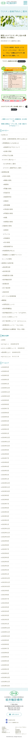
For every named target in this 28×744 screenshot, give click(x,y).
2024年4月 (5, 466)
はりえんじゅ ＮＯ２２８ (10, 356)
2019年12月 (6, 677)
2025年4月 (5, 421)
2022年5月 (5, 557)
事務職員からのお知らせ (11, 143)
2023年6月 (5, 508)
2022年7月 (5, 549)
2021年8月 (5, 595)
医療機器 (17, 729)
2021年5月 (5, 607)
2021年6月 (5, 603)
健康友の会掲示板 (7, 263)
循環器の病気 (8, 221)
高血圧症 (7, 192)
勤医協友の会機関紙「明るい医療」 (14, 329)
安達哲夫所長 (11, 720)
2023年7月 (5, 503)
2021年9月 (5, 590)
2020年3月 (5, 665)
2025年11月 (6, 392)
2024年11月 (6, 441)
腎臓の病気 (7, 188)
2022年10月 (6, 537)
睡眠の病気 (7, 180)
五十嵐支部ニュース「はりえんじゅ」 (15, 321)
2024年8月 (5, 454)
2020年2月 (5, 669)
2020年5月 (5, 657)
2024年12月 (6, 437)
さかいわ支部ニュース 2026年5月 (13, 348)
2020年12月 (6, 628)
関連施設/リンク (6, 732)
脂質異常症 (7, 197)
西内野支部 (6, 267)
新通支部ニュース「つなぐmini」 (13, 325)
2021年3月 (5, 615)
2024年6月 (5, 462)
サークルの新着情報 (9, 296)
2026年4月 (5, 371)
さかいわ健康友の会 (13, 722)
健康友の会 (18, 732)
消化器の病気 (8, 209)
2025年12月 (6, 388)
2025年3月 (5, 425)
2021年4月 (5, 611)
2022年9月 (5, 541)
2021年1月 (5, 623)
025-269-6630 (15, 708)
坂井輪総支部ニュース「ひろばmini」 (15, 312)
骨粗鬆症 (7, 238)
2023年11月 (6, 487)
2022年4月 (5, 561)
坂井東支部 (6, 271)
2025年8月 (5, 404)
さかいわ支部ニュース (10, 317)
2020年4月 (5, 661)
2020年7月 (5, 648)
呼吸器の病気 (8, 213)
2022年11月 (6, 532)
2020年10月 (6, 636)
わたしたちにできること (21, 728)
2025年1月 (5, 433)
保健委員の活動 (8, 275)
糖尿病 (6, 184)
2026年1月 (5, 383)
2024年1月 (5, 479)
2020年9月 (5, 640)
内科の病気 (6, 176)
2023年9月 (5, 495)
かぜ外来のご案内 (10, 164)
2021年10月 (6, 586)
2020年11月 (6, 632)
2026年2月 (5, 379)
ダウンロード (21, 61)
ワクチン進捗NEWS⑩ (9, 61)
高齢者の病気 (7, 226)
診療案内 (4, 728)
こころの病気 (7, 259)
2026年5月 (5, 367)
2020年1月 (5, 673)
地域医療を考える (9, 250)
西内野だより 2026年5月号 (11, 352)
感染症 (6, 201)
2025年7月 (5, 408)
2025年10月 (6, 396)
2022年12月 (6, 528)
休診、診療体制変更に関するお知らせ (15, 139)
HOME (3, 727)
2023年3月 (5, 516)
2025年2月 (5, 429)
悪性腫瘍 (7, 205)
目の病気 (7, 242)
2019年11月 (6, 681)
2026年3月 (5, 375)
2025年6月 (5, 412)
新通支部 (6, 284)
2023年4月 (5, 512)
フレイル (7, 234)
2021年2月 (5, 619)
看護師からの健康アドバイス (12, 255)
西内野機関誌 (7, 308)
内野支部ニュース (9, 304)
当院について (5, 729)
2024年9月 (5, 450)
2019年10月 (6, 686)
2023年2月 (5, 520)
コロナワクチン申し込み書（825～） (13, 106)
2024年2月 (5, 475)
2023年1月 (5, 524)
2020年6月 (5, 652)
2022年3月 (5, 566)
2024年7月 (5, 458)
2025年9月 (5, 400)
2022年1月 (5, 574)
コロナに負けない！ (9, 159)
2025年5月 (5, 417)
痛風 (5, 217)
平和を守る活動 (8, 155)
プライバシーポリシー (21, 734)
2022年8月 (5, 545)
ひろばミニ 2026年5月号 (10, 344)
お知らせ (5, 135)
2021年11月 (6, 582)
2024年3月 (5, 470)
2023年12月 (6, 483)
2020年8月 (5, 644)
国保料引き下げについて (12, 147)
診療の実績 (7, 151)
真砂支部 (6, 292)
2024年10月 (6, 446)
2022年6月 (5, 553)
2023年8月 (5, 499)
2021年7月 (5, 599)
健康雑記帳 (5, 172)
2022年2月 (5, 570)
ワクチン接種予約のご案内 (12, 168)
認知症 (6, 230)
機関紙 (4, 300)
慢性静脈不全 (8, 246)
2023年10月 (6, 491)
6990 (3, 340)
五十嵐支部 (6, 288)
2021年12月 (6, 578)
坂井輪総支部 (7, 279)
